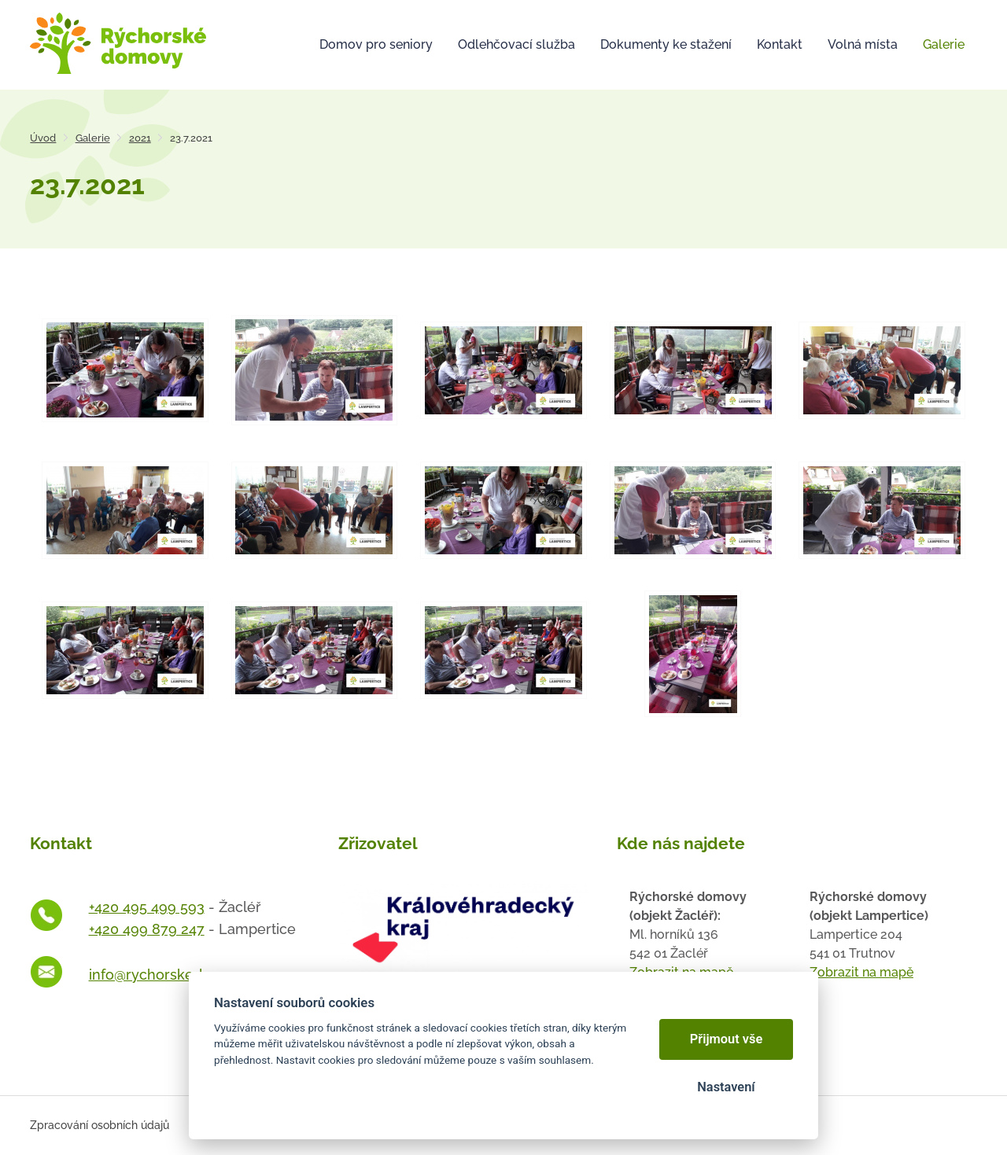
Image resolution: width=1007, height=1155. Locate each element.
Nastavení (725, 1087)
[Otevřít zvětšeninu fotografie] (124, 369)
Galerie (93, 138)
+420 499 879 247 (147, 929)
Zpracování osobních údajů (99, 1125)
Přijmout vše (726, 1039)
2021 (140, 138)
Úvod (43, 138)
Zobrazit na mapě (861, 972)
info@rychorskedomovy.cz (177, 974)
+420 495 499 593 (147, 907)
